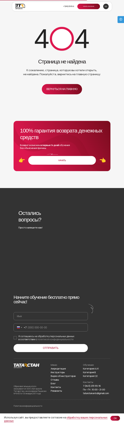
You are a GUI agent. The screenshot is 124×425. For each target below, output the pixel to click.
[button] (88, 6)
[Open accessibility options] (121, 19)
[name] (51, 316)
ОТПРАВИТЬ (50, 348)
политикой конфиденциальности (55, 339)
